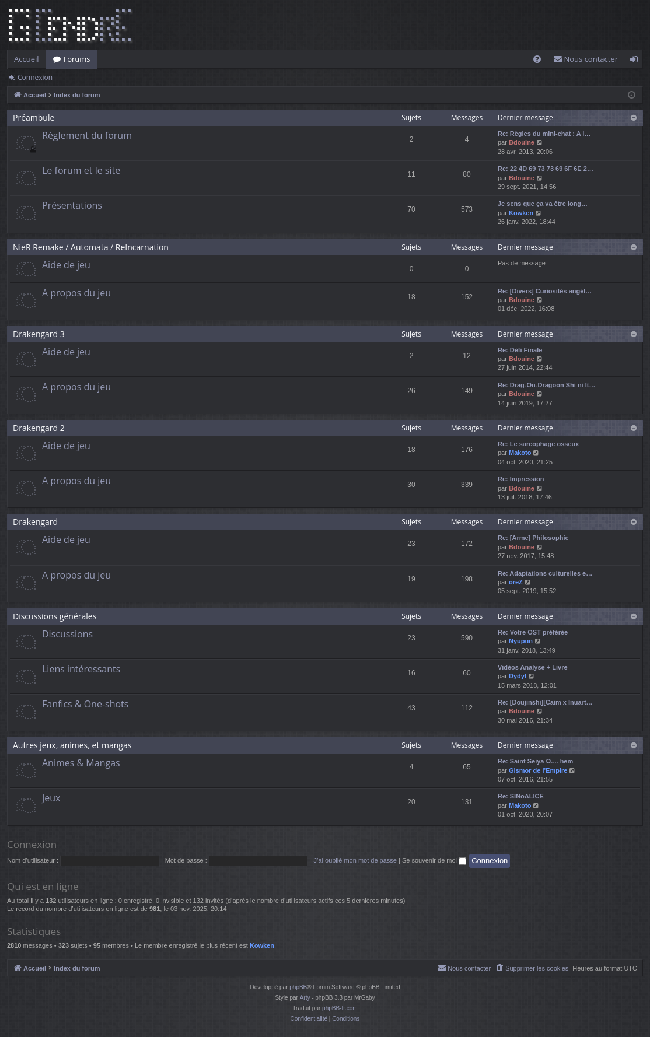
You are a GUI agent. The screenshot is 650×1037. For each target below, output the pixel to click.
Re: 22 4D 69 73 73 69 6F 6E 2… (545, 168)
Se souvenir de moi (434, 860)
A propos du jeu (76, 292)
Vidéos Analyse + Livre (533, 667)
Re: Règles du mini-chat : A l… (544, 133)
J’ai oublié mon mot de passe (354, 860)
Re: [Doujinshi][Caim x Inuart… (545, 702)
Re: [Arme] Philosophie (533, 537)
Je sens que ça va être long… (543, 203)
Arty (305, 997)
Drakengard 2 (39, 427)
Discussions (67, 634)
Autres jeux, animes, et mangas (72, 745)
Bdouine (521, 142)
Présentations (72, 205)
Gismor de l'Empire (538, 770)
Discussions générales (54, 616)
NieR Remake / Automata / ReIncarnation (91, 247)
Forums (77, 59)
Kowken (521, 212)
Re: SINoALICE (521, 796)
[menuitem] (537, 59)
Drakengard (35, 521)
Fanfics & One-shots (85, 704)
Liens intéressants (81, 669)
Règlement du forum (87, 135)
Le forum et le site (81, 170)
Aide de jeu (66, 264)
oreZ (516, 582)
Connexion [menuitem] (636, 61)
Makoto (520, 452)
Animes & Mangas (81, 762)
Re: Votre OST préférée (533, 632)
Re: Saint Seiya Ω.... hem (535, 761)
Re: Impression (521, 478)
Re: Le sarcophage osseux (538, 443)
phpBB (298, 987)
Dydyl (517, 675)
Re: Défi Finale (520, 349)
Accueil (26, 59)
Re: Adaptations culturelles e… (545, 573)
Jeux (51, 797)
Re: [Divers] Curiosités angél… (545, 291)
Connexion (35, 77)
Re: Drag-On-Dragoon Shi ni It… (546, 384)
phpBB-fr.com (340, 1008)
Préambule (33, 117)
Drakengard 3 (39, 333)
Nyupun (521, 640)
